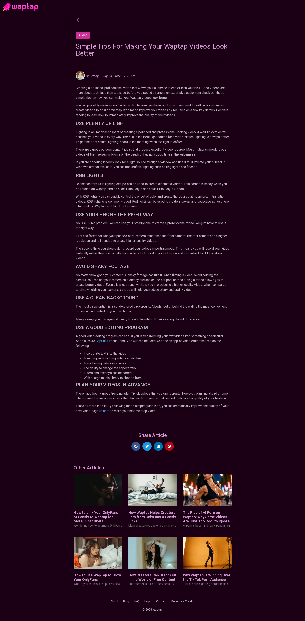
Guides (83, 35)
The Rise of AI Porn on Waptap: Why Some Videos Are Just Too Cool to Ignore (206, 516)
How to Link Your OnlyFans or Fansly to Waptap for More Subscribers (96, 516)
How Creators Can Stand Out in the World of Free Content (152, 577)
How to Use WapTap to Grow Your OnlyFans (97, 577)
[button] (135, 446)
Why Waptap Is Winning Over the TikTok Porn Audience (206, 577)
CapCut (101, 341)
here (106, 411)
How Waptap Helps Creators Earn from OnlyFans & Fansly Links (152, 516)
